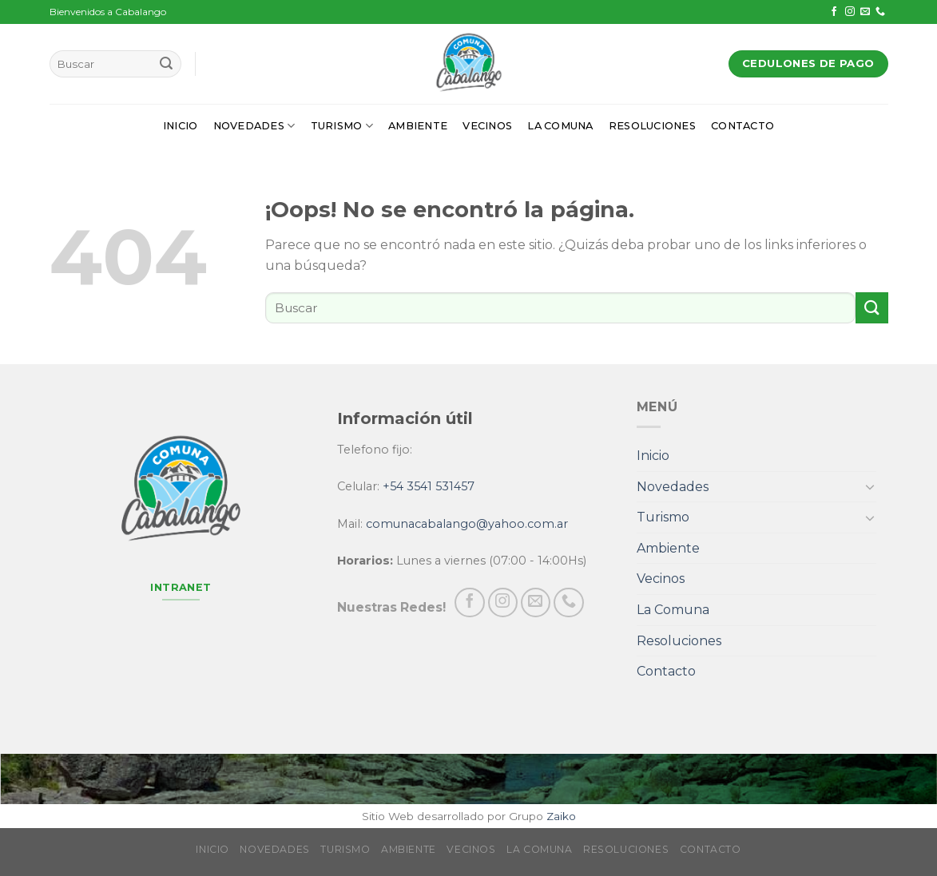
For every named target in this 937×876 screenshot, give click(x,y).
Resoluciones (652, 126)
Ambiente (417, 126)
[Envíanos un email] (865, 12)
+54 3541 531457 (428, 486)
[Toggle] (870, 486)
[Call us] (880, 12)
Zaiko (561, 816)
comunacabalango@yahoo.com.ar (467, 524)
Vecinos (487, 126)
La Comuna (560, 126)
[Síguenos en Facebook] (834, 12)
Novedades (254, 125)
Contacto (742, 126)
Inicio (180, 126)
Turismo (342, 125)
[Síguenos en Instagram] (850, 12)
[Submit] (166, 63)
